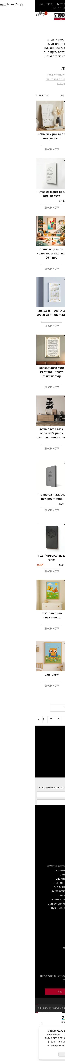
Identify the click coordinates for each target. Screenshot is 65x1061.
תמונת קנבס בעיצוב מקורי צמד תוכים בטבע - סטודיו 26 (17, 253)
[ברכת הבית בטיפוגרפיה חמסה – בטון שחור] (48, 552)
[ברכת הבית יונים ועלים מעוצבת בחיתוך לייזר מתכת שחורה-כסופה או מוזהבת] (48, 425)
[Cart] (3, 15)
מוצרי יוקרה (57, 908)
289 (28, 504)
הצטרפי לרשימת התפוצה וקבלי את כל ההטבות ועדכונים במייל (34, 787)
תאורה (60, 912)
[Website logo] (33, 16)
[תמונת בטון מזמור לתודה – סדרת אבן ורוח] (48, 188)
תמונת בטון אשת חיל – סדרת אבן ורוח (16, 136)
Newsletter (56, 783)
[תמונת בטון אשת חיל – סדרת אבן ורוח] (17, 130)
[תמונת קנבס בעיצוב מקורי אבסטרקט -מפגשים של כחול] (48, 609)
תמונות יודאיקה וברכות (41, 75)
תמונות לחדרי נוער (21, 79)
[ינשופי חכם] (17, 670)
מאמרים (59, 817)
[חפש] (57, 15)
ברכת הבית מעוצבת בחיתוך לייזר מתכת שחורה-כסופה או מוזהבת (17, 433)
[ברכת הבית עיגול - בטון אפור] (48, 306)
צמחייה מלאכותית (53, 891)
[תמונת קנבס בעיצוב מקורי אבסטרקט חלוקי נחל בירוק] (48, 670)
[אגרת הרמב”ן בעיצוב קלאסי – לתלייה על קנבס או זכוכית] (17, 364)
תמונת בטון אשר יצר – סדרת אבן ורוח (48, 136)
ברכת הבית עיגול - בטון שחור (17, 558)
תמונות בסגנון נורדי (33, 83)
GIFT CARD (57, 846)
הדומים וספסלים (54, 878)
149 (60, 143)
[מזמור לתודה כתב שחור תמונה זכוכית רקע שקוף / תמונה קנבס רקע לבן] (48, 490)
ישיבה (60, 870)
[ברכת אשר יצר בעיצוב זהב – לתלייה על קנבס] (48, 364)
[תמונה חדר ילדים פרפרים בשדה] (17, 609)
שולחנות (59, 874)
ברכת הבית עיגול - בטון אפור (48, 313)
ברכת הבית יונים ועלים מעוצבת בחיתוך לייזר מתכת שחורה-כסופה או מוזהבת (48, 435)
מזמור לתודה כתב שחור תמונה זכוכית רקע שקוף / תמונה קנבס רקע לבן (48, 499)
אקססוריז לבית (55, 887)
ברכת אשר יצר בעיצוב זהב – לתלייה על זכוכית (16, 313)
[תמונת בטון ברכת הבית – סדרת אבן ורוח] (17, 188)
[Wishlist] (8, 15)
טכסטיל (59, 895)
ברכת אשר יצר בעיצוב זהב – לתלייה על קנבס (48, 370)
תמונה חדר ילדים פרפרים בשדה (17, 615)
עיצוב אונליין (56, 841)
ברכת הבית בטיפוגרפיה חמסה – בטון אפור (17, 497)
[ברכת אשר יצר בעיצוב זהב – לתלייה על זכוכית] (17, 306)
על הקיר (59, 883)
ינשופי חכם (17, 675)
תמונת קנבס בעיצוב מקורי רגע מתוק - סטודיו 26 (48, 253)
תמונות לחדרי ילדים (44, 79)
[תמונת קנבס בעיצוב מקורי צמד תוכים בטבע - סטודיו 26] (17, 245)
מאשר (32, 1054)
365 (60, 320)
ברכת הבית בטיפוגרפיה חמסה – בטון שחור (48, 558)
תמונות (57, 30)
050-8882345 (55, 948)
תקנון (60, 829)
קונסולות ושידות (54, 916)
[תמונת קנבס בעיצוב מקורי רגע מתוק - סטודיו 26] (48, 245)
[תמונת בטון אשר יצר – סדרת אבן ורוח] (48, 130)
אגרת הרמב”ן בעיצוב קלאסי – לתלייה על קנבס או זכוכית (17, 372)
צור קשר (59, 833)
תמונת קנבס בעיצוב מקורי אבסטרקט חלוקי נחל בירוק (48, 679)
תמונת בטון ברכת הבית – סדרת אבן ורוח (16, 194)
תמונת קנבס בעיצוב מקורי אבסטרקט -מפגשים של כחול (48, 617)
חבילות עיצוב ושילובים (51, 903)
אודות (60, 825)
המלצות (59, 837)
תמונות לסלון (19, 75)
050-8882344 (36, 948)
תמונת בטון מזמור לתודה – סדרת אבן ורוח (48, 194)
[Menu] (62, 15)
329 (38, 320)
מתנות (60, 899)
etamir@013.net (54, 935)
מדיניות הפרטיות (40, 1049)
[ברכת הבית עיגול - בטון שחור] (17, 552)
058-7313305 (25, 8)
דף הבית (59, 821)
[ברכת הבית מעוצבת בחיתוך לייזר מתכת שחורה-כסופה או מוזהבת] (17, 425)
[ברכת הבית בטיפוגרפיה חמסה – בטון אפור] (17, 490)
